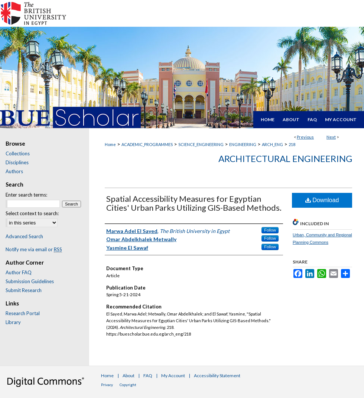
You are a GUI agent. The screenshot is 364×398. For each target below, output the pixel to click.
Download (322, 200)
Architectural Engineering (285, 158)
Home (110, 144)
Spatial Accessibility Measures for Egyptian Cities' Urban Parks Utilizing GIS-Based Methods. (194, 203)
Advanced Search (24, 236)
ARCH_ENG (272, 144)
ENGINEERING (242, 144)
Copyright (128, 384)
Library (13, 322)
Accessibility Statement (217, 375)
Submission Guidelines (30, 281)
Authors (14, 171)
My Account (173, 375)
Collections (18, 153)
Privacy (107, 384)
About (128, 375)
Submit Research (24, 290)
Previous (305, 137)
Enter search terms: (26, 195)
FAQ (147, 375)
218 (292, 144)
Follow (270, 230)
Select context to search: (32, 213)
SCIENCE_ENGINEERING (201, 144)
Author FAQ (19, 272)
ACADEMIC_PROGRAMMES (147, 144)
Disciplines (17, 162)
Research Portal (23, 313)
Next (331, 137)
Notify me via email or (34, 249)
